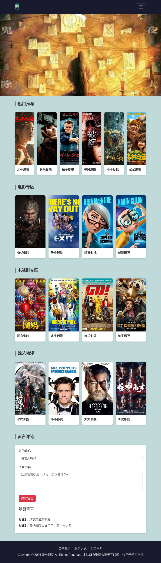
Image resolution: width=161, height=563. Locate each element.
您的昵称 (25, 450)
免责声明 (96, 548)
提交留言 (27, 498)
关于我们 (65, 548)
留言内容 (25, 467)
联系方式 (81, 548)
